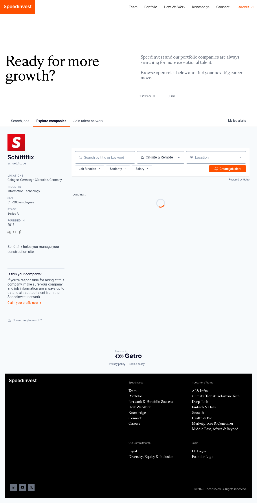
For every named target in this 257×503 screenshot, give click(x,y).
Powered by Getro (239, 179)
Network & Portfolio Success (150, 401)
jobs (20, 121)
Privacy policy (117, 364)
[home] (17, 7)
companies (51, 121)
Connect (222, 7)
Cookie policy (137, 364)
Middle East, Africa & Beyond (215, 429)
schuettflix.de (16, 163)
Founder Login (203, 456)
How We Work (174, 7)
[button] (151, 7)
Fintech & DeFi (204, 407)
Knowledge (200, 7)
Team (133, 7)
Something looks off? (24, 320)
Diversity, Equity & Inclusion (151, 456)
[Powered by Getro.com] (128, 354)
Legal (132, 451)
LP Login (199, 451)
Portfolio (135, 396)
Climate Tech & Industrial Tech (215, 396)
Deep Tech (200, 401)
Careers (134, 423)
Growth (198, 412)
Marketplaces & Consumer (212, 423)
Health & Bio (202, 418)
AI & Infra (200, 391)
